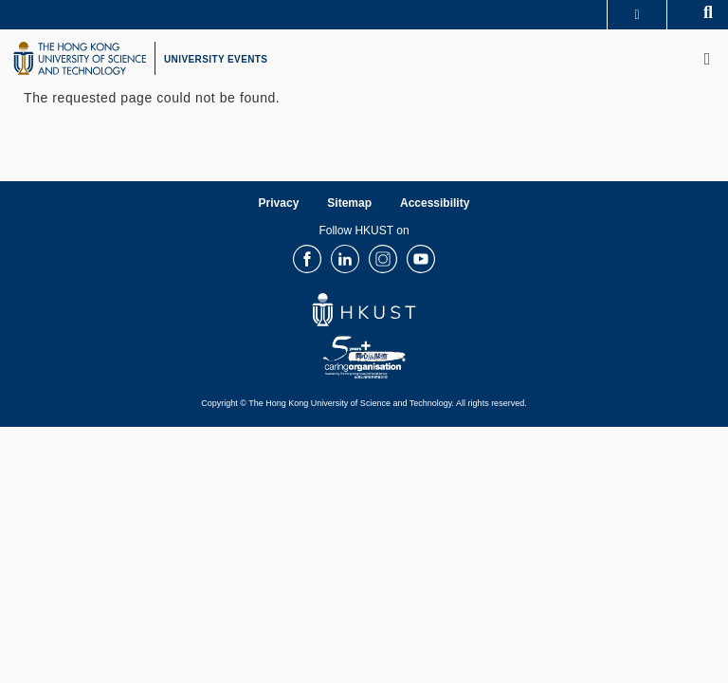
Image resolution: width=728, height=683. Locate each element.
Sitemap (349, 203)
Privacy (279, 203)
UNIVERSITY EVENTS (215, 59)
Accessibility (434, 203)
